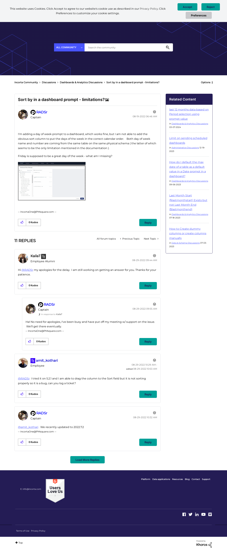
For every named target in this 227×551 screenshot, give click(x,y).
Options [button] (205, 82)
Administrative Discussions (185, 147)
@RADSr (27, 270)
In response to (51, 314)
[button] (187, 6)
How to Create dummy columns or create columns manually (187, 233)
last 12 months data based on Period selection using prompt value (189, 114)
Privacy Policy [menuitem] (38, 531)
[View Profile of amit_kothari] (47, 360)
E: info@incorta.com (30, 489)
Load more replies (87, 460)
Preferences (199, 15)
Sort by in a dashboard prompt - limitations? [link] (132, 82)
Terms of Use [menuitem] (22, 531)
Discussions (49, 82)
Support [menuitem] (206, 479)
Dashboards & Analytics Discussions (81, 82)
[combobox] (129, 47)
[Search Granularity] (69, 47)
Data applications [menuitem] (161, 479)
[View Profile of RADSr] (41, 112)
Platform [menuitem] (145, 479)
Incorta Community (26, 82)
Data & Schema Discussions (186, 243)
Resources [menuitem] (177, 479)
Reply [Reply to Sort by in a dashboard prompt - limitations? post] (148, 222)
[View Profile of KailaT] (35, 256)
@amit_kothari (28, 427)
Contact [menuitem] (196, 479)
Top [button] (20, 542)
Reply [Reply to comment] (148, 285)
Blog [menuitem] (187, 479)
